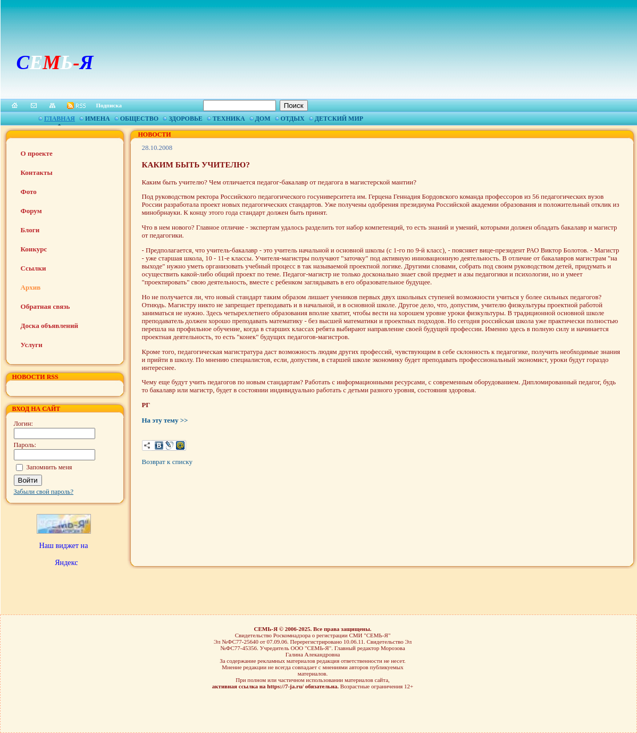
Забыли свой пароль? (44, 491)
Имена (97, 118)
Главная (59, 118)
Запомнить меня (49, 467)
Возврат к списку (167, 462)
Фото (29, 192)
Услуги (32, 345)
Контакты (37, 172)
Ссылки (33, 268)
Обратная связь (45, 306)
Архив (31, 287)
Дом (263, 118)
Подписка (109, 105)
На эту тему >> (165, 420)
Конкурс (34, 249)
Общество (139, 118)
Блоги (30, 230)
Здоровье (186, 118)
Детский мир (339, 118)
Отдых (293, 118)
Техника (229, 118)
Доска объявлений (49, 326)
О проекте (37, 153)
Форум (31, 211)
